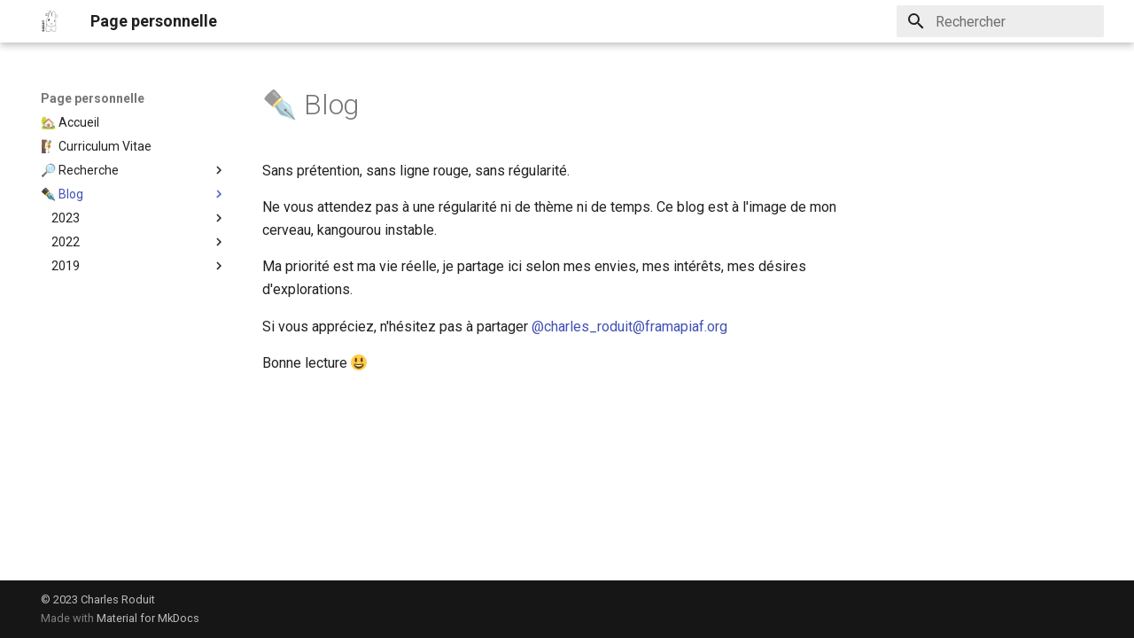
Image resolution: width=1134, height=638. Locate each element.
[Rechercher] (1000, 21)
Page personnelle (92, 98)
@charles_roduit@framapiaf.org (629, 326)
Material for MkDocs (148, 618)
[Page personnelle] (51, 21)
